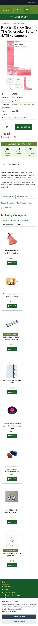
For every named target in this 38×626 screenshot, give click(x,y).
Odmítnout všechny (19, 621)
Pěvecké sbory (5, 23)
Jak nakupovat (8, 587)
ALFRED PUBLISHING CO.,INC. (23, 104)
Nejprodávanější (8, 224)
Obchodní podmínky (10, 592)
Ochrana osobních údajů (11, 595)
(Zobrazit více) (6, 208)
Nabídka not (19, 17)
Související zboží (22, 197)
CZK (18, 10)
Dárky (19, 224)
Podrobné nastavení (9, 611)
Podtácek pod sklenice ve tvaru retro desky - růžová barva (12, 426)
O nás (5, 598)
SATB (24, 23)
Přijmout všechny (19, 616)
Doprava (6, 589)
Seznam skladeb (8, 197)
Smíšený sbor (16, 23)
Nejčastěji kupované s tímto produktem (16, 220)
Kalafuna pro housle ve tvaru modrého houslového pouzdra (12, 469)
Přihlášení (31, 3)
